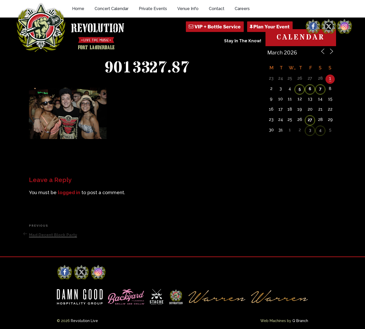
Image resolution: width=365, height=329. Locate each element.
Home (78, 8)
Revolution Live (84, 321)
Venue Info (188, 8)
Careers (242, 8)
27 (310, 119)
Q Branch (300, 321)
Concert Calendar (111, 8)
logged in (69, 192)
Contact (216, 8)
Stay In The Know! (242, 40)
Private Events (153, 8)
